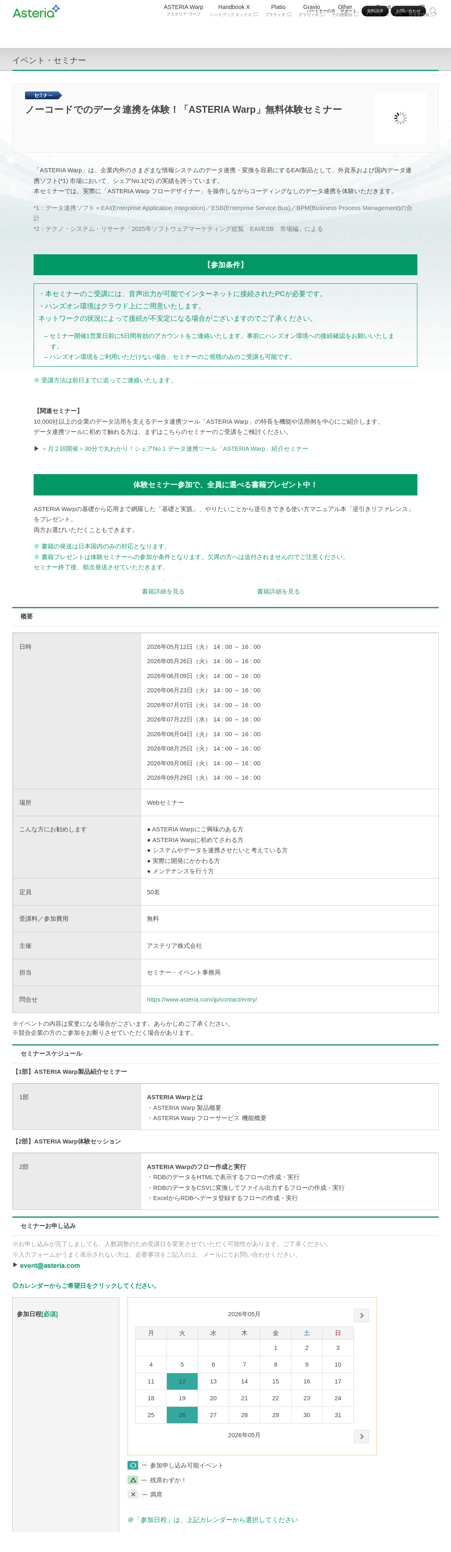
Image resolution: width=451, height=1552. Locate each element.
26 (182, 1414)
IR (422, 31)
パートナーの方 (321, 11)
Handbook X (234, 31)
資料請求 (375, 11)
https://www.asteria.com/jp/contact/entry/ (202, 999)
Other (345, 31)
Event (383, 31)
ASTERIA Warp (183, 31)
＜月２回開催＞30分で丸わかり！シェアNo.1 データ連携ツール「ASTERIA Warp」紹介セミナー (174, 448)
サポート (348, 11)
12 (182, 1381)
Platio (278, 31)
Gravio (312, 31)
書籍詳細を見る (163, 591)
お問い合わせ (408, 11)
